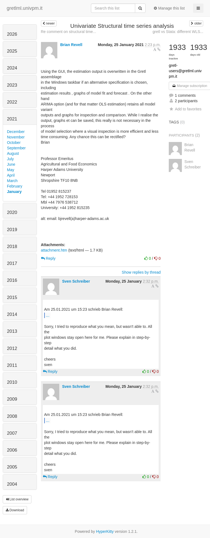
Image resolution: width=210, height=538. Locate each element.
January (14, 191)
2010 (12, 382)
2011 (12, 365)
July (10, 159)
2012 (12, 348)
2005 (12, 467)
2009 (12, 399)
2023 (12, 85)
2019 (12, 229)
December (16, 131)
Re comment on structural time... (68, 31)
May (10, 170)
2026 (12, 34)
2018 (12, 246)
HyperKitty (105, 531)
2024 (12, 68)
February (14, 186)
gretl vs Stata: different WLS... (178, 31)
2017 (12, 263)
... (47, 315)
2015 (12, 297)
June (11, 164)
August (13, 153)
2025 (12, 51)
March (12, 181)
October (14, 142)
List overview (17, 499)
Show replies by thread (141, 272)
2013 (12, 331)
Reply (48, 258)
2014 (12, 314)
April (11, 175)
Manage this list (169, 8)
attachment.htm (54, 250)
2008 (12, 416)
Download (15, 510)
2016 (12, 280)
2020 (12, 212)
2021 (12, 119)
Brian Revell (71, 45)
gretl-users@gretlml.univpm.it (185, 70)
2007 (12, 433)
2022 (12, 102)
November (16, 137)
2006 (12, 450)
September (16, 148)
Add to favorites (185, 109)
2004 (12, 484)
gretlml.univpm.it (25, 8)
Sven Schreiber (76, 281)
